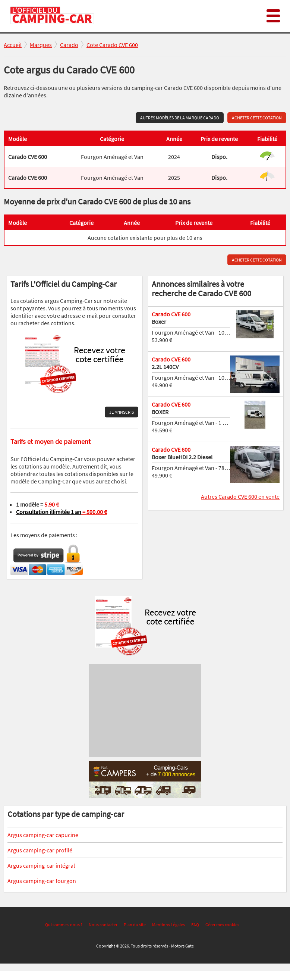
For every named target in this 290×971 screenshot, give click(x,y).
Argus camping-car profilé (39, 850)
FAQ (195, 924)
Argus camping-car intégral (41, 865)
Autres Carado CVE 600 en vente (240, 496)
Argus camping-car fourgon (41, 880)
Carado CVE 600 (171, 314)
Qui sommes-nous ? (63, 924)
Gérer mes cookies (222, 924)
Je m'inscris (121, 412)
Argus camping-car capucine (42, 835)
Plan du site (135, 924)
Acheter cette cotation (257, 117)
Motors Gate (182, 946)
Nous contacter (103, 924)
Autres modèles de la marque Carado (179, 117)
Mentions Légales (168, 924)
